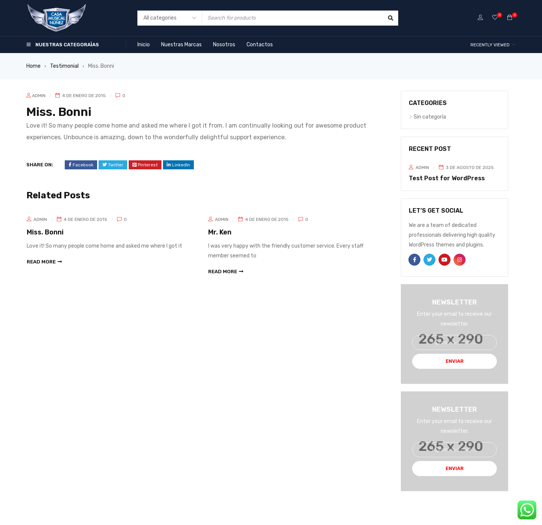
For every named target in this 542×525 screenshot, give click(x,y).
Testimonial (64, 66)
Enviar (455, 361)
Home (33, 66)
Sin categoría (430, 117)
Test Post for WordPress (447, 178)
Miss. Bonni (45, 232)
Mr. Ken (219, 232)
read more (41, 261)
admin (39, 95)
